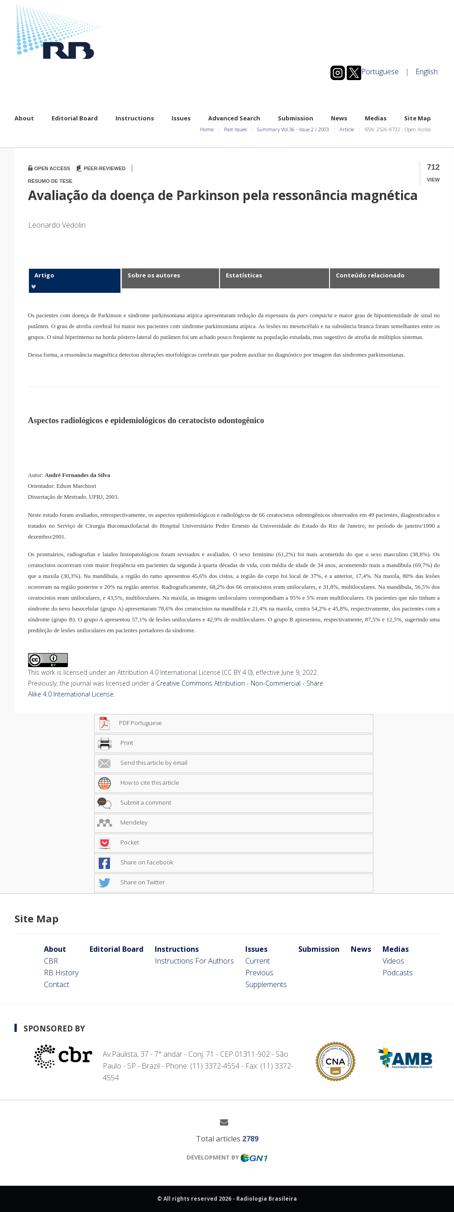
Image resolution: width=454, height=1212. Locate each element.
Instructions (134, 118)
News (339, 118)
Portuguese (380, 71)
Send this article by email (142, 763)
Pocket (118, 842)
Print (115, 743)
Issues (181, 118)
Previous (259, 973)
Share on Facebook (135, 862)
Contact (56, 984)
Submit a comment (134, 802)
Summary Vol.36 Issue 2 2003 (293, 129)
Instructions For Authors (194, 961)
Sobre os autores (154, 275)
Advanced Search (234, 118)
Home (207, 129)
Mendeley (122, 822)
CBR (51, 961)
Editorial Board (75, 118)
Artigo (44, 275)
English (427, 71)
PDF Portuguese (129, 723)
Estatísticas (244, 275)
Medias (376, 118)
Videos (393, 961)
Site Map (417, 118)
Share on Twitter (131, 882)
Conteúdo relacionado (370, 275)
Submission (295, 118)
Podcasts (397, 973)
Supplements (266, 984)
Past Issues (235, 129)
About (24, 118)
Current (257, 961)
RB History (61, 973)
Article (346, 129)
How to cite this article (138, 782)
